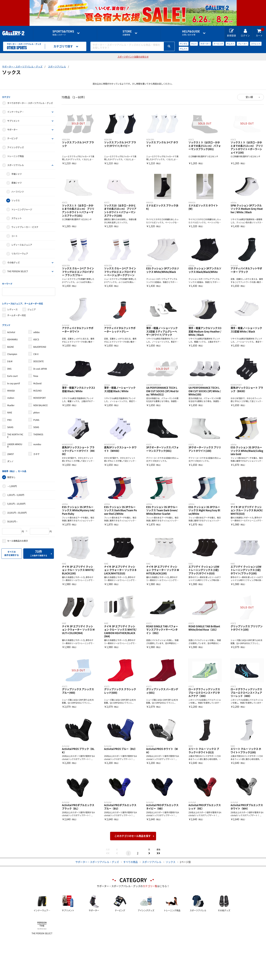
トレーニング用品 (15, 156)
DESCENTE (38, 361)
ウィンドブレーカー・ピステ (24, 227)
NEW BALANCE (40, 405)
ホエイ (194, 44)
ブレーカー (242, 44)
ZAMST (10, 454)
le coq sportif (13, 383)
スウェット (255, 44)
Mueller (10, 405)
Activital (11, 332)
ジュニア (31, 309)
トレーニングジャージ (21, 209)
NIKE (9, 412)
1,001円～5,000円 (15, 495)
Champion (12, 354)
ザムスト (230, 44)
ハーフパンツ (17, 192)
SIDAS (36, 427)
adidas (36, 332)
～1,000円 (12, 486)
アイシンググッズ (15, 147)
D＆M (9, 361)
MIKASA (11, 390)
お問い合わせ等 (191, 33)
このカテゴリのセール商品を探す (132, 836)
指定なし (11, 477)
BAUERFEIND (39, 346)
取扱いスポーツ (63, 33)
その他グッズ (13, 263)
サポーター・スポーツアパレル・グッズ (22, 67)
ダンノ (10, 461)
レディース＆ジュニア (21, 245)
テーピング (218, 44)
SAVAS (10, 427)
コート (14, 236)
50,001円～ (12, 521)
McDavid (37, 383)
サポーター (205, 44)
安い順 (249, 97)
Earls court (12, 376)
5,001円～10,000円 (16, 504)
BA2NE (10, 346)
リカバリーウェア (19, 254)
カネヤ (36, 454)
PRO (9, 420)
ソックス (15, 200)
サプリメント (13, 121)
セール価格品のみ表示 (17, 541)
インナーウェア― (15, 112)
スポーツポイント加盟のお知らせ (133, 57)
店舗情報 (127, 33)
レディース (12, 309)
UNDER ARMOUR (14, 445)
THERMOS (38, 434)
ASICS (36, 339)
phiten (36, 412)
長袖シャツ (16, 183)
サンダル (183, 44)
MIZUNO (37, 390)
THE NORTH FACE (15, 435)
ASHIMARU (12, 339)
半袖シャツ (16, 174)
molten (10, 398)
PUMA (36, 420)
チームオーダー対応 (16, 315)
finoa (35, 376)
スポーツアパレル (57, 67)
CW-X (35, 354)
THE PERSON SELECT (17, 271)
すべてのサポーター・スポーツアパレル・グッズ (30, 103)
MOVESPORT (39, 398)
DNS (9, 369)
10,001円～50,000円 (17, 512)
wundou (37, 444)
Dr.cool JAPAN (40, 369)
